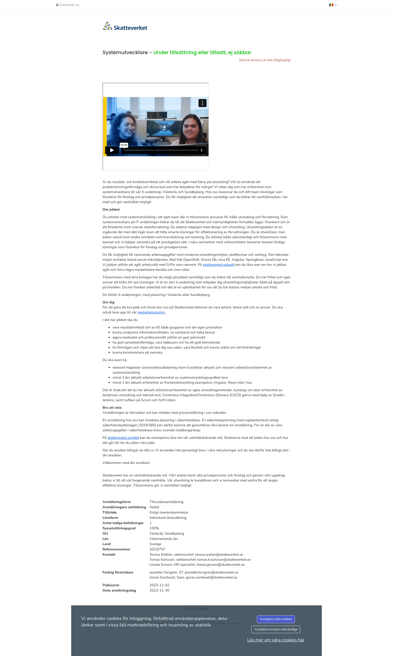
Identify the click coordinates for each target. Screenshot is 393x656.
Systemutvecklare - (177, 52)
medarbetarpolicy (151, 312)
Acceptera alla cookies (276, 619)
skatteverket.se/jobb (123, 437)
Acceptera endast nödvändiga (276, 629)
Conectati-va (67, 5)
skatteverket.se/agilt (218, 264)
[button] (333, 5)
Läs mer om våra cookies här (276, 640)
